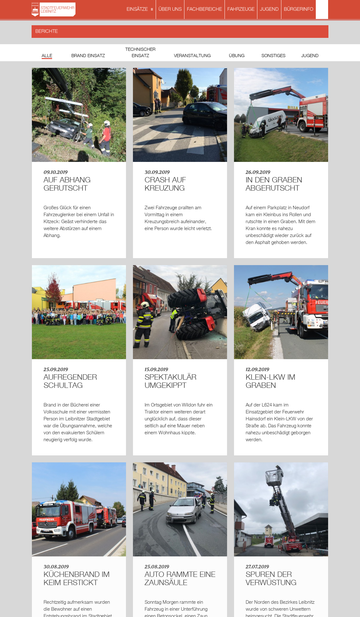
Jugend (310, 56)
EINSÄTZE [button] (140, 10)
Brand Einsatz (88, 56)
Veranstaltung (192, 56)
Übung (236, 56)
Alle (47, 56)
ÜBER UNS (170, 9)
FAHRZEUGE (241, 9)
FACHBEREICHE (204, 9)
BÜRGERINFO (298, 9)
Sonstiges (273, 56)
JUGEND (269, 9)
